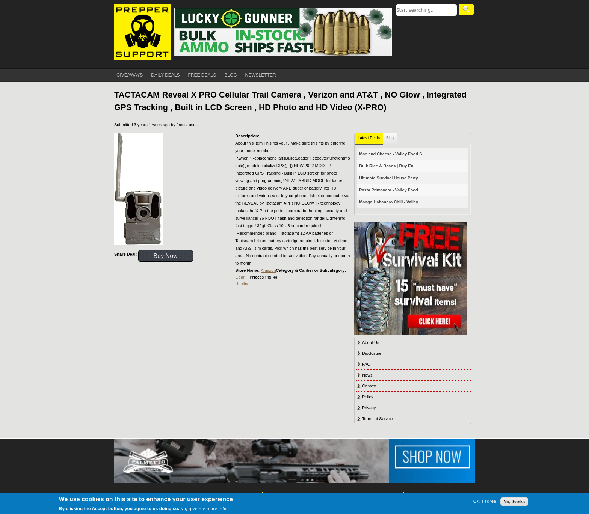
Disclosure (371, 353)
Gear (239, 277)
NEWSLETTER (260, 75)
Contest (369, 386)
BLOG (230, 75)
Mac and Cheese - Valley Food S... (392, 154)
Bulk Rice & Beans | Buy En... (388, 166)
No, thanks (514, 501)
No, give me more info (203, 508)
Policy (367, 397)
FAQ (366, 364)
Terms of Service (377, 418)
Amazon (268, 270)
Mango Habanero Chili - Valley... (390, 202)
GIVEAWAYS (129, 75)
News (367, 375)
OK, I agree (484, 501)
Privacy (369, 407)
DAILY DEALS (165, 75)
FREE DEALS (202, 75)
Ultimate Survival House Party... (390, 178)
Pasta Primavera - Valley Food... (390, 190)
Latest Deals (369, 138)
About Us (370, 342)
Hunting (242, 284)
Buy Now (166, 256)
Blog (390, 138)
